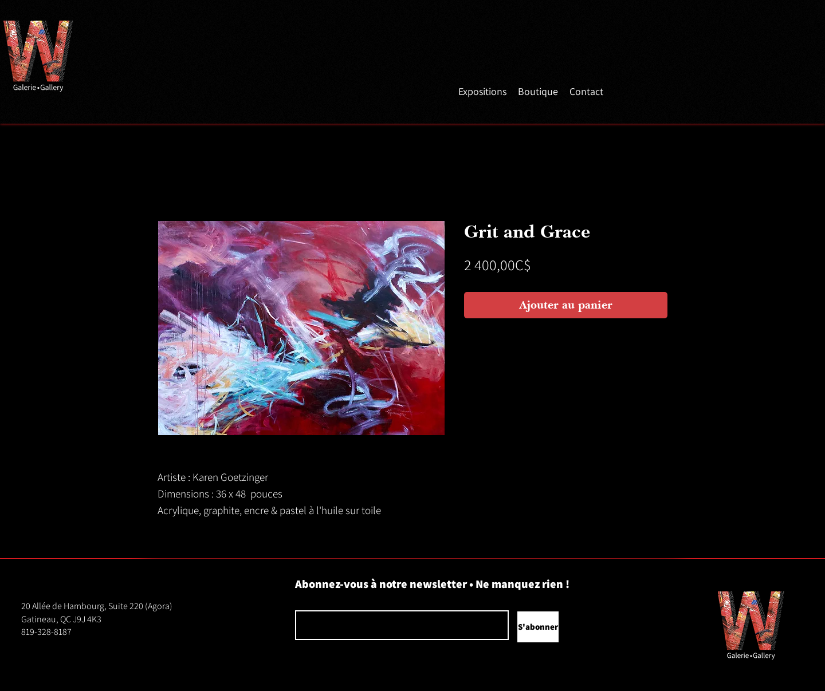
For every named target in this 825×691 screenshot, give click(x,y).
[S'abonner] (538, 626)
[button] (482, 90)
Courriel (306, 601)
